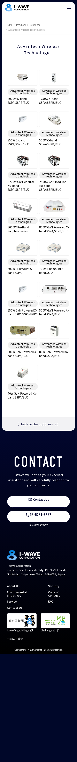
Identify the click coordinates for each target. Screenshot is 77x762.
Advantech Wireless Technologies (22, 105)
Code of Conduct (54, 702)
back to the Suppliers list (37, 532)
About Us (13, 694)
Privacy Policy (15, 746)
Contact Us (14, 716)
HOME (9, 24)
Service (12, 710)
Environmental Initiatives (17, 702)
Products (21, 24)
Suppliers (35, 24)
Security (53, 694)
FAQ (50, 710)
